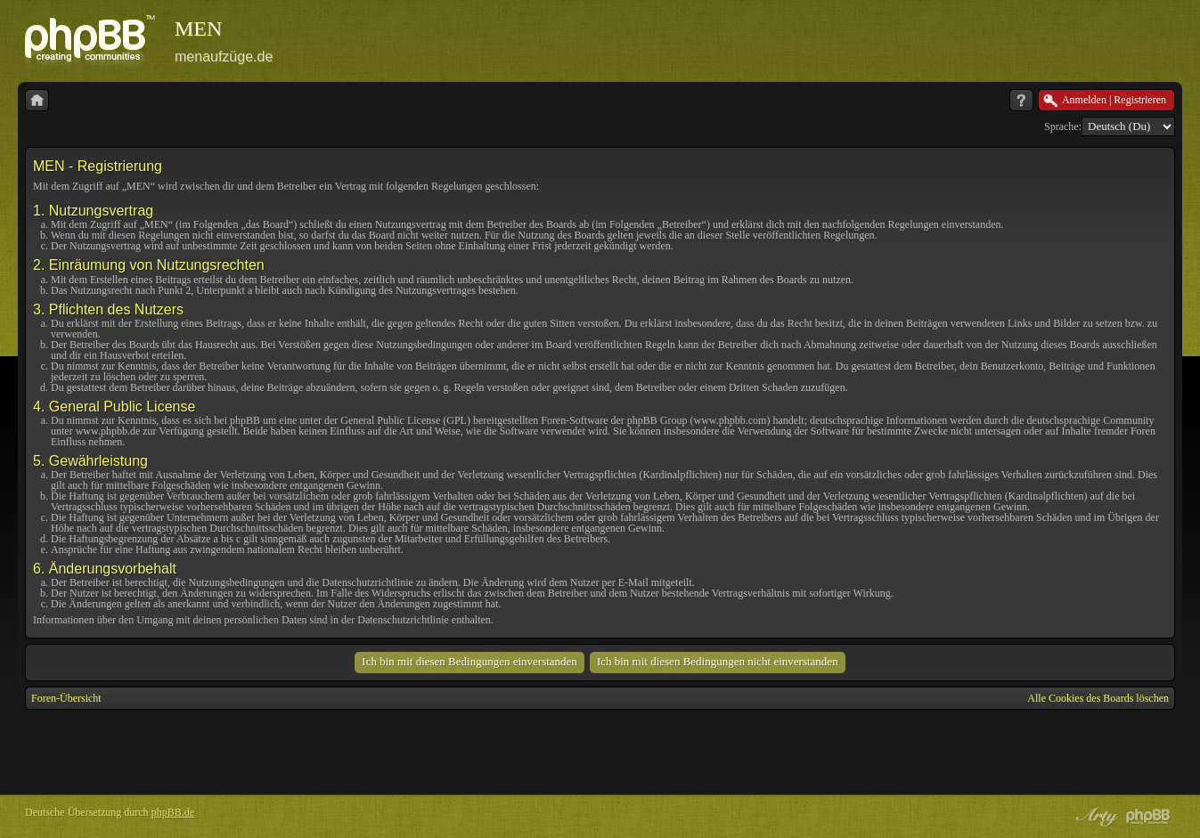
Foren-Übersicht (66, 698)
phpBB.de (172, 812)
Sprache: (1063, 126)
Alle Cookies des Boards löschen (1098, 698)
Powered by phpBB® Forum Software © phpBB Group (1148, 816)
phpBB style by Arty (1095, 816)
